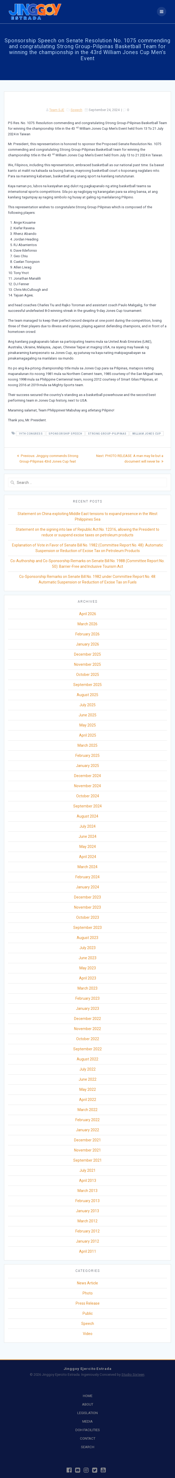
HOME (87, 1396)
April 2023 (87, 978)
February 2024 (87, 877)
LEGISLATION (87, 1413)
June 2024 (87, 836)
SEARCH (87, 1447)
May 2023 (87, 968)
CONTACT (87, 1438)
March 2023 (87, 988)
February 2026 (87, 634)
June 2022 (87, 1079)
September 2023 (87, 927)
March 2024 (87, 867)
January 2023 (87, 1008)
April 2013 (87, 1180)
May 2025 (87, 725)
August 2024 (87, 816)
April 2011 (87, 1251)
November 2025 (87, 664)
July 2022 (87, 1069)
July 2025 (87, 705)
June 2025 (87, 715)
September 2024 (87, 806)
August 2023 (87, 938)
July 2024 (87, 826)
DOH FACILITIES (87, 1430)
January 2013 (87, 1211)
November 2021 (87, 1150)
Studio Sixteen (132, 1375)
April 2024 (87, 857)
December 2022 (87, 1018)
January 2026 (87, 644)
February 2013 (87, 1201)
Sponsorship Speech (65, 433)
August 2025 (87, 695)
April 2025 (87, 735)
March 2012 (87, 1221)
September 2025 (87, 685)
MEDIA (87, 1421)
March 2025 (87, 745)
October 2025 (87, 674)
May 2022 (87, 1089)
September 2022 (87, 1049)
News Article (87, 1283)
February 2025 (87, 755)
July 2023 (87, 948)
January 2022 (87, 1130)
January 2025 (87, 766)
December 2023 (87, 897)
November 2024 (87, 786)
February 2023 (87, 998)
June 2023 (87, 958)
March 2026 (87, 624)
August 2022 (87, 1059)
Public (88, 1313)
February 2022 (87, 1120)
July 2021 (87, 1170)
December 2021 (87, 1140)
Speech (76, 110)
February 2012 (87, 1231)
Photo (88, 1293)
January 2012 (87, 1241)
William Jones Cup (146, 433)
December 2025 (87, 654)
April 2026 (87, 614)
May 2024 (87, 846)
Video (87, 1334)
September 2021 (87, 1160)
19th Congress (31, 433)
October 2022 (87, 1039)
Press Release (88, 1303)
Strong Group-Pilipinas (107, 433)
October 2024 (87, 796)
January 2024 (87, 887)
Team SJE (56, 110)
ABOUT (87, 1404)
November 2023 (87, 907)
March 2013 (87, 1191)
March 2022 (87, 1110)
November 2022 (87, 1029)
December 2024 (87, 776)
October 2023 (87, 917)
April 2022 (87, 1099)
